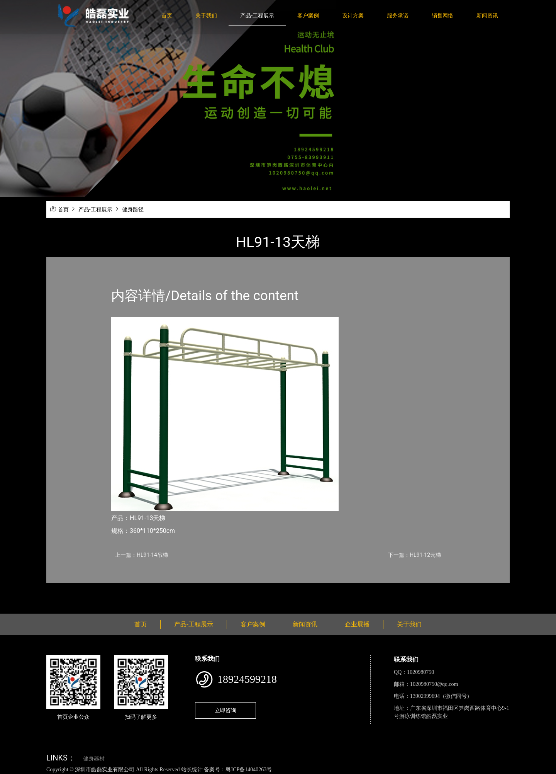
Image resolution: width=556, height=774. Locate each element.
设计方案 (353, 15)
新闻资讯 (487, 15)
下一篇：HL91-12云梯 (414, 555)
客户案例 (308, 15)
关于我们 (206, 15)
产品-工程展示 (257, 15)
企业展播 (357, 624)
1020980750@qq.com (434, 684)
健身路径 (133, 209)
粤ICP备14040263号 (248, 769)
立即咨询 (225, 710)
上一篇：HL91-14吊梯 (141, 555)
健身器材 (94, 759)
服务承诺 (398, 15)
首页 (166, 15)
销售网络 (442, 15)
